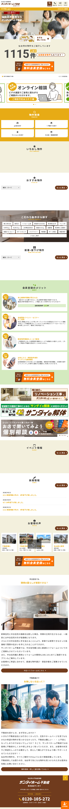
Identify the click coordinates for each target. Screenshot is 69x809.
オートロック (21, 232)
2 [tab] (35, 104)
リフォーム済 (26, 224)
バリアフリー (33, 232)
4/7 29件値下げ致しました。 (13, 502)
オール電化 (52, 232)
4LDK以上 (16, 228)
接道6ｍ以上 (40, 228)
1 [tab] (33, 104)
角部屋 (43, 232)
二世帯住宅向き (28, 228)
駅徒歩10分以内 (39, 224)
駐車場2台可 (52, 224)
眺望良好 (62, 232)
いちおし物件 (34, 236)
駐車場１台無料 (60, 228)
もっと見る (61, 187)
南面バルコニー (9, 232)
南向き (17, 224)
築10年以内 (7, 224)
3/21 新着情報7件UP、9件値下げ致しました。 (20, 510)
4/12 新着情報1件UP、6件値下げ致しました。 (20, 495)
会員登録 (65, 805)
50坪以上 (7, 228)
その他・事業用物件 (51, 132)
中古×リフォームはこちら (34, 670)
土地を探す (17, 123)
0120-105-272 (34, 799)
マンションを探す (17, 132)
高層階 (50, 228)
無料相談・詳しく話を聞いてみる (34, 769)
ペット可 (62, 224)
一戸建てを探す (51, 123)
